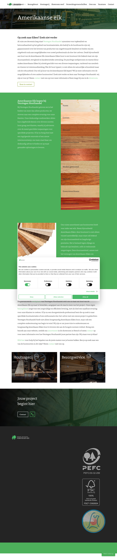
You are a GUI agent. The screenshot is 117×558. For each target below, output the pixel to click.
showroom (93, 78)
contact (38, 78)
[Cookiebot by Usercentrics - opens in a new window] (90, 260)
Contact (111, 4)
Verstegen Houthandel (52, 41)
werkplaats (36, 301)
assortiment (53, 330)
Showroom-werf (57, 4)
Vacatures (102, 4)
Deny (31, 297)
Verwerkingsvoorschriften (76, 4)
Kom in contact (26, 84)
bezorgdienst (23, 308)
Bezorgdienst (33, 4)
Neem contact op (108, 554)
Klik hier (21, 340)
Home (9, 4)
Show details (90, 291)
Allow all (85, 297)
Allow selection (58, 297)
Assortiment (19, 4)
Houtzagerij (44, 4)
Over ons (92, 4)
